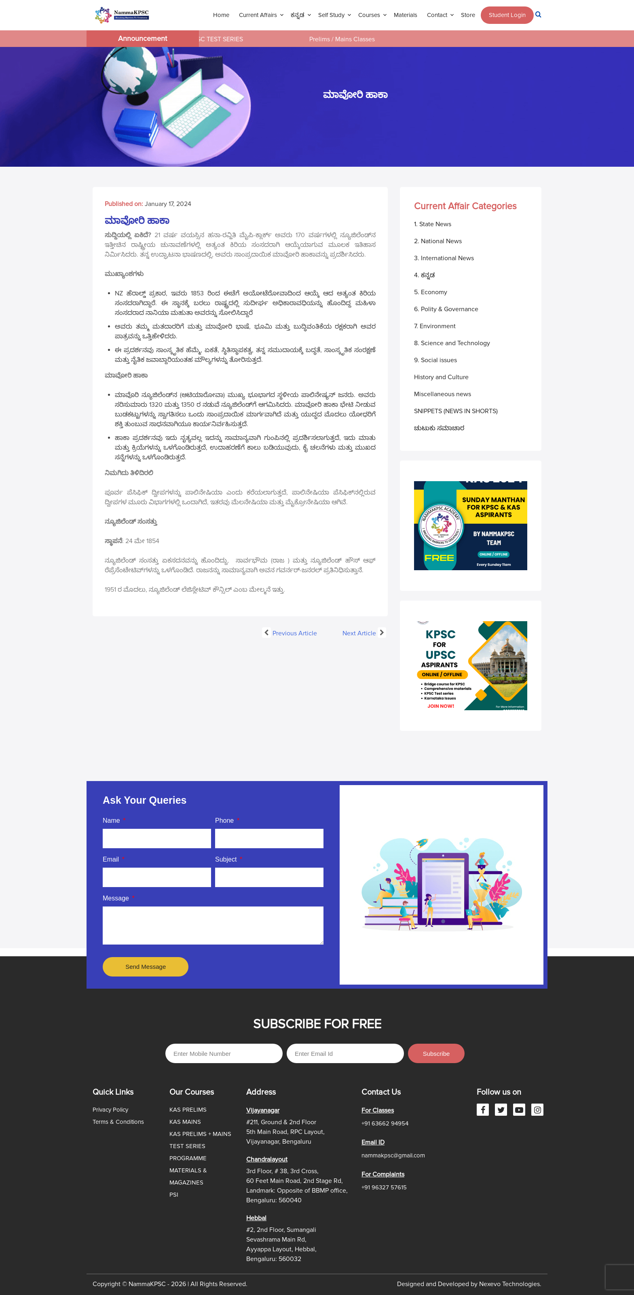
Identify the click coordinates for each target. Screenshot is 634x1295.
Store (468, 15)
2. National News (438, 241)
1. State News (432, 224)
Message (117, 898)
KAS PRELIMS (188, 1109)
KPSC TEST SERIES (224, 39)
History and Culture (441, 377)
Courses (369, 15)
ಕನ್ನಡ (297, 15)
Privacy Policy (110, 1109)
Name (112, 820)
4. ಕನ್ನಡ (424, 275)
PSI (173, 1194)
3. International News (444, 258)
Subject (227, 859)
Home (221, 15)
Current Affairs (258, 15)
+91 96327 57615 (384, 1187)
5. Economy (430, 292)
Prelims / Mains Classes (350, 39)
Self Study (331, 15)
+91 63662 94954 (384, 1123)
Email (111, 859)
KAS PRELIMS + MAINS (200, 1134)
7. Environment (435, 326)
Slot (267, 978)
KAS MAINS (185, 1121)
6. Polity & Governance (446, 309)
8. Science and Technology (452, 343)
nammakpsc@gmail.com (393, 1155)
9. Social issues (435, 360)
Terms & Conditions (118, 1121)
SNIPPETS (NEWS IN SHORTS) (456, 411)
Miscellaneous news (442, 394)
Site (279, 978)
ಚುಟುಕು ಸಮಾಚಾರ (439, 428)
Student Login (507, 15)
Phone (225, 820)
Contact (437, 15)
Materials (405, 15)
